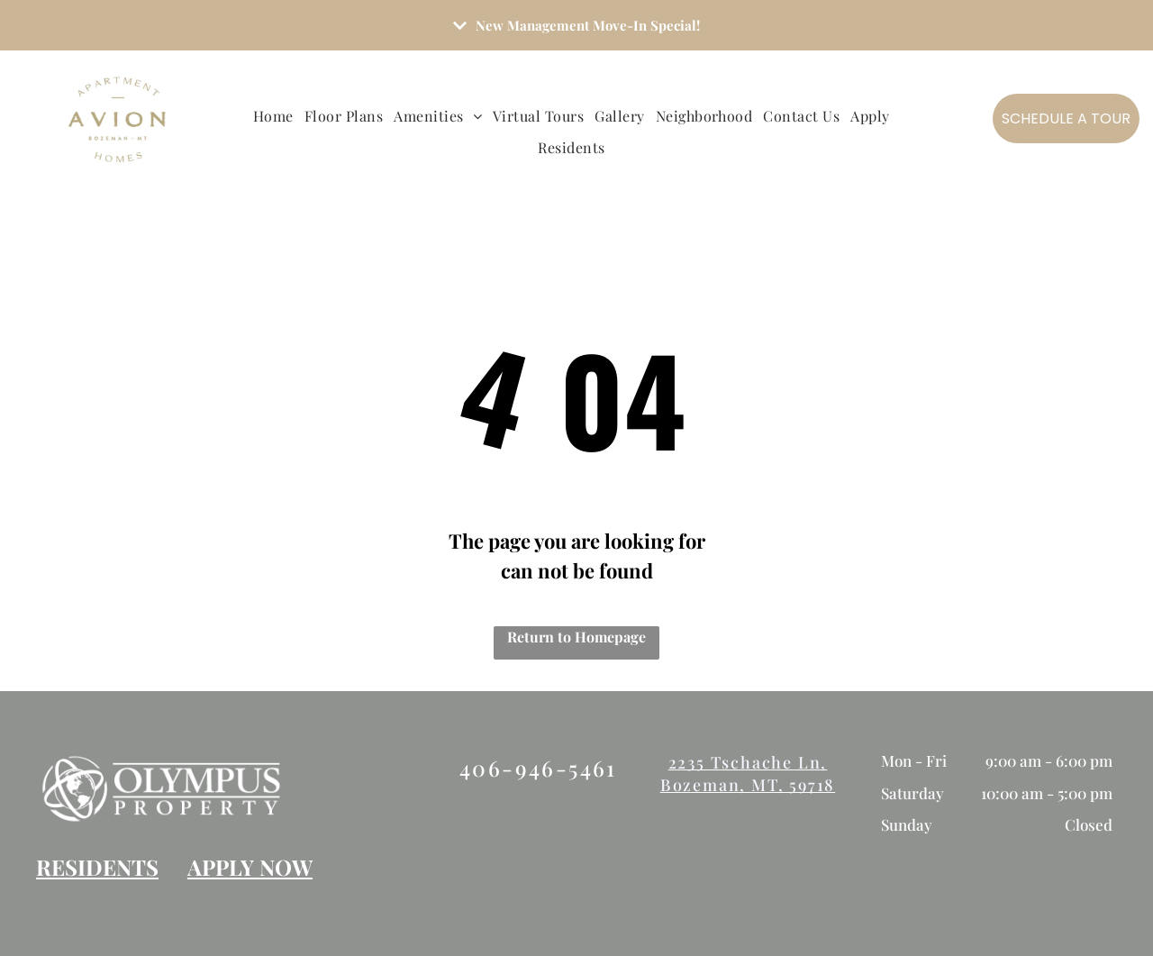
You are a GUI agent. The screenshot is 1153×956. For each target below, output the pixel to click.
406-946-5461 (538, 767)
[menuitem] (278, 116)
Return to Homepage (576, 636)
